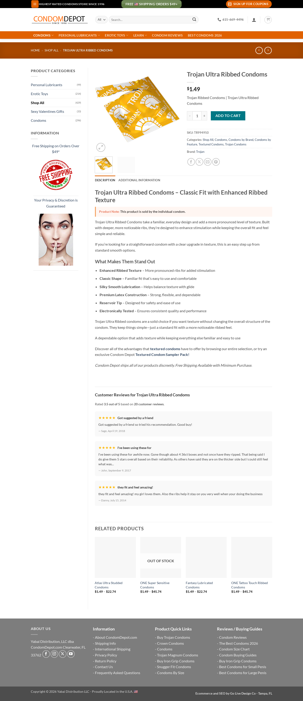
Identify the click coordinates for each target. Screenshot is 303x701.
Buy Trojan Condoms (173, 637)
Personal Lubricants (79, 35)
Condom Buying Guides (238, 655)
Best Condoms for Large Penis (242, 672)
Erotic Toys (116, 35)
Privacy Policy (106, 655)
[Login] (254, 20)
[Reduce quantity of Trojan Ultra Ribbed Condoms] (189, 115)
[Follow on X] (62, 654)
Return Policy (105, 661)
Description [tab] (105, 180)
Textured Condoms (211, 144)
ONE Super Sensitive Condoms (154, 585)
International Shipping (112, 649)
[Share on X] (199, 162)
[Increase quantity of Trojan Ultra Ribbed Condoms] (204, 115)
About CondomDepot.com (116, 637)
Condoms (43, 35)
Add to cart (228, 116)
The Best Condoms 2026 (238, 643)
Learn (140, 35)
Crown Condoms (170, 643)
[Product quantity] (197, 115)
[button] (35, 4)
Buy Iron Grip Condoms (175, 661)
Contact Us (104, 666)
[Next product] (259, 50)
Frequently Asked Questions (117, 672)
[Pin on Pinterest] (216, 162)
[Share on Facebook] (191, 162)
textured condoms (165, 348)
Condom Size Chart (234, 649)
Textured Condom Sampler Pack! (162, 354)
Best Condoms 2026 (205, 35)
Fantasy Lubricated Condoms (199, 585)
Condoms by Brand (241, 140)
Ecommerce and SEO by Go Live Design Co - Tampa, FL (233, 693)
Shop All (52, 50)
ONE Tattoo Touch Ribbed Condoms (249, 585)
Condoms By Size (170, 672)
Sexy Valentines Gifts (47, 111)
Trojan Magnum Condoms (177, 655)
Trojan (200, 151)
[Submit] (194, 20)
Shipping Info (105, 643)
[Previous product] (268, 50)
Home (35, 50)
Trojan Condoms (235, 144)
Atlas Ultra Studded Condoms (109, 585)
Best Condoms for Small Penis (242, 666)
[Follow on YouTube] (71, 654)
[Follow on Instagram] (54, 654)
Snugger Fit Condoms (174, 666)
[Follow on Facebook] (46, 654)
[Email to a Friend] (208, 162)
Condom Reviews (167, 35)
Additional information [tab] (139, 180)
